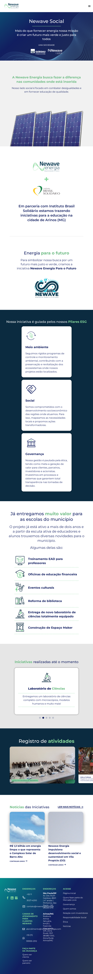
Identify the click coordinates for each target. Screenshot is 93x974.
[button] (40, 718)
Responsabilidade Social (74, 917)
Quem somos (69, 909)
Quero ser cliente (27, 955)
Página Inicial (69, 893)
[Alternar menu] (89, 6)
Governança (69, 904)
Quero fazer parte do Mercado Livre (73, 898)
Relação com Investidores (75, 913)
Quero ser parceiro (27, 961)
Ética (65, 922)
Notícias (67, 926)
